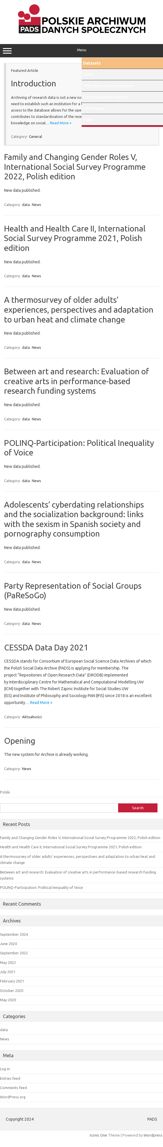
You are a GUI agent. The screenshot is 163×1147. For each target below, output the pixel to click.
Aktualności (32, 717)
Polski (5, 792)
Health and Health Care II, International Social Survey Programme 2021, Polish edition (75, 238)
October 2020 (11, 991)
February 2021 (12, 981)
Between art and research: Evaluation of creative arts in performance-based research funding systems (76, 381)
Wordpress (153, 1135)
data (26, 205)
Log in (5, 1069)
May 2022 (8, 962)
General (35, 136)
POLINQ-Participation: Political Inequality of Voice (41, 887)
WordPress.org (12, 1097)
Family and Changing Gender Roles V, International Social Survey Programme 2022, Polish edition (75, 166)
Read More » (60, 123)
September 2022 (14, 953)
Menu (81, 51)
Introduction (33, 83)
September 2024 (14, 934)
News (36, 205)
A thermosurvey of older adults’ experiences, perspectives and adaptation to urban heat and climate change (78, 309)
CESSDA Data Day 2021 (46, 647)
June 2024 (8, 944)
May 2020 (8, 1000)
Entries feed (10, 1078)
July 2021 (7, 972)
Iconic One (98, 1135)
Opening (19, 740)
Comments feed (13, 1088)
